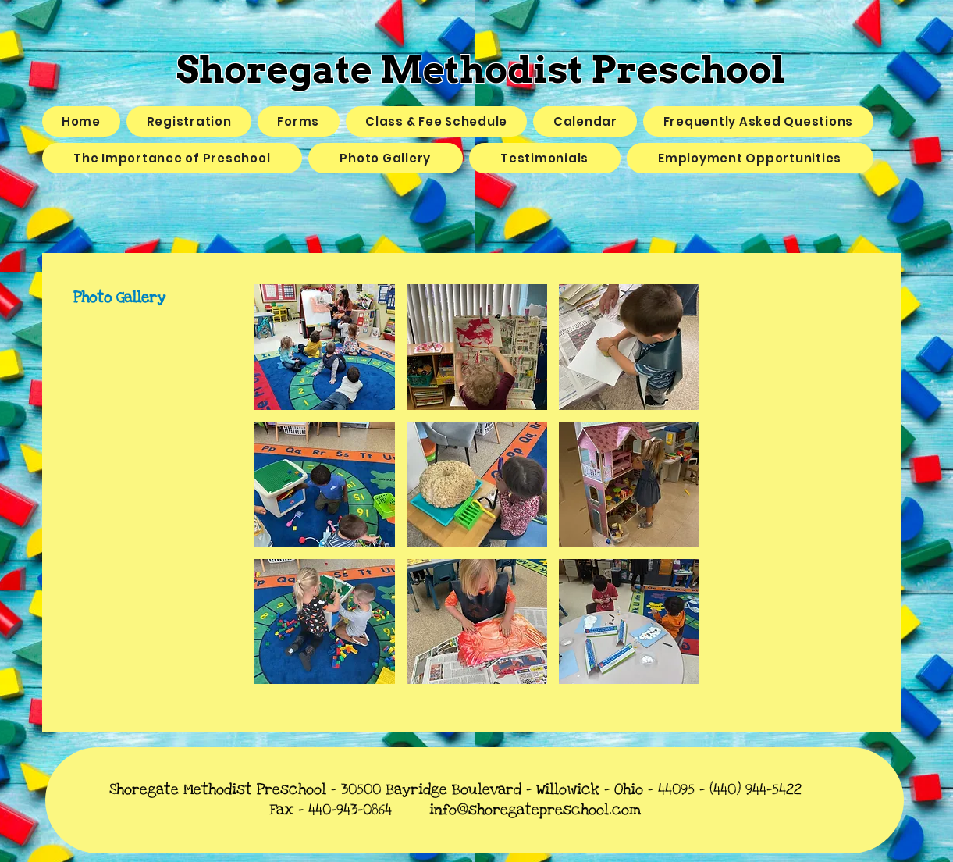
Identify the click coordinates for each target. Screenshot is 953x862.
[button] (324, 347)
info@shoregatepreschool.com (535, 810)
